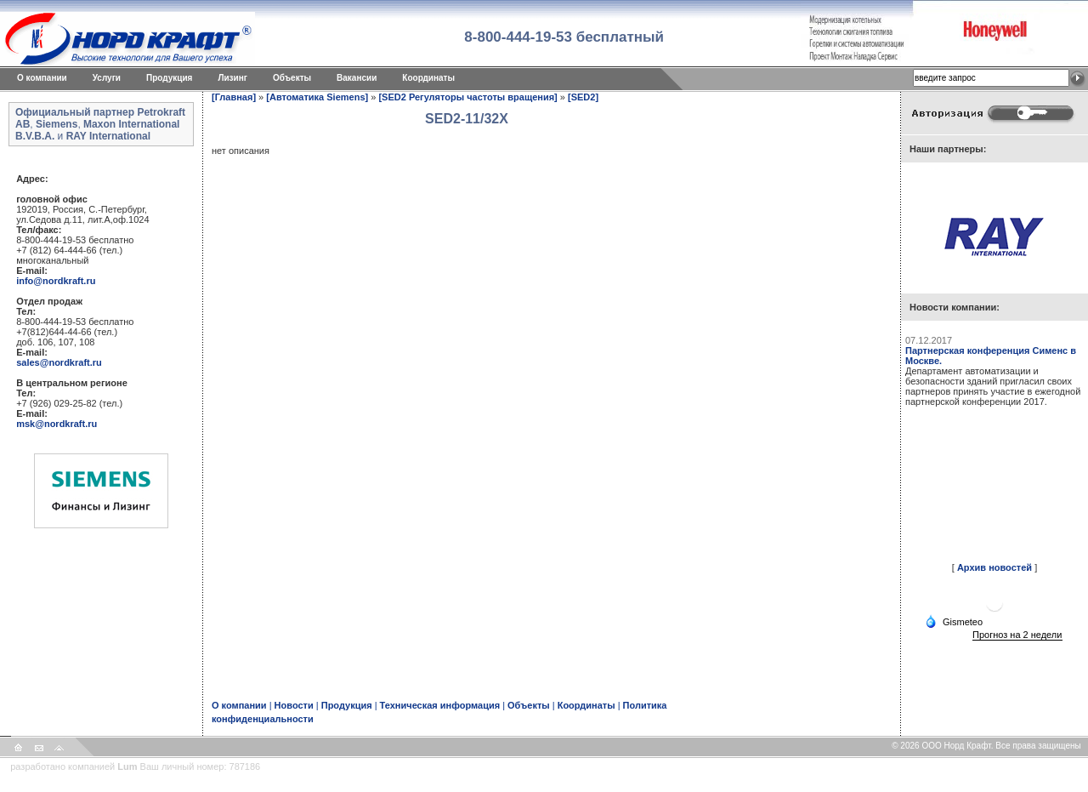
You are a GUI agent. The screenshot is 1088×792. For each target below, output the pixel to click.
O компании (42, 78)
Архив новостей (994, 567)
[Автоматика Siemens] (317, 97)
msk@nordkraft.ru (56, 424)
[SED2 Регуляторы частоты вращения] (467, 97)
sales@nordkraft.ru (59, 362)
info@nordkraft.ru (55, 281)
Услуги (107, 78)
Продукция (169, 78)
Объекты (292, 78)
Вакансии (357, 78)
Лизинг (232, 78)
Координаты (428, 78)
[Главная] (234, 97)
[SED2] (583, 97)
